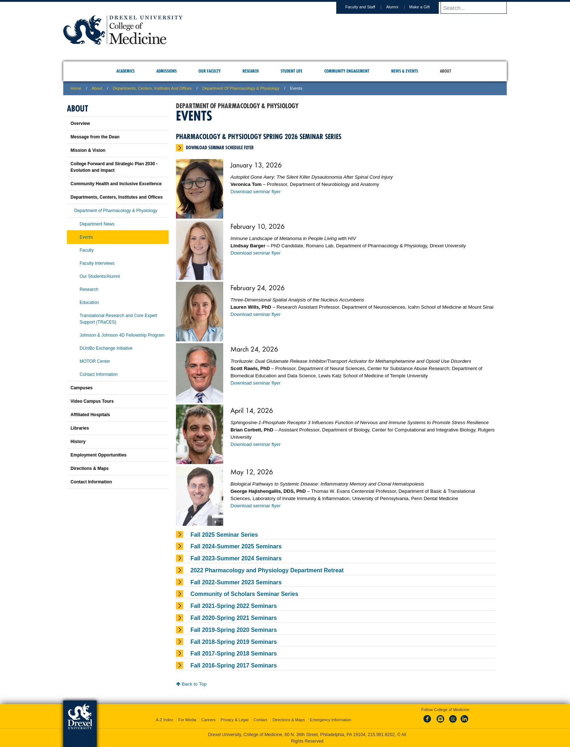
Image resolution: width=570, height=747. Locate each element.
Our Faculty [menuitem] (209, 71)
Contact (261, 720)
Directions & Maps (90, 468)
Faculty (87, 250)
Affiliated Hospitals (90, 414)
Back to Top (191, 684)
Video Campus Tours (92, 401)
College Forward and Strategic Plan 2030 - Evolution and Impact (114, 167)
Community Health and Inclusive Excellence (116, 183)
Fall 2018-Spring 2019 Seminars (233, 642)
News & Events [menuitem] (404, 71)
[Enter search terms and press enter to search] (473, 7)
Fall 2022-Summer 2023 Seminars (236, 582)
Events (86, 237)
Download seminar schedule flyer (220, 147)
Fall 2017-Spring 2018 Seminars (233, 653)
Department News (97, 224)
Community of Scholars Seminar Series (244, 594)
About (97, 88)
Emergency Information (331, 720)
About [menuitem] (445, 71)
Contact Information (99, 374)
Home (76, 88)
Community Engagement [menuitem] (346, 71)
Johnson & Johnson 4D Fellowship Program (122, 335)
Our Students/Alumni (100, 276)
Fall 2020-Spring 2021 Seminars (233, 618)
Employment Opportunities (99, 455)
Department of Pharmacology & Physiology (240, 88)
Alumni (392, 7)
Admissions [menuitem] (166, 71)
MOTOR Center (95, 361)
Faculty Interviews (97, 263)
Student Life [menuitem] (291, 71)
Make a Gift (419, 7)
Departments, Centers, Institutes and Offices (152, 88)
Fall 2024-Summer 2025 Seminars (236, 546)
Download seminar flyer (255, 191)
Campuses (82, 387)
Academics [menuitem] (125, 71)
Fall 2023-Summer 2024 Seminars (236, 558)
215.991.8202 (381, 734)
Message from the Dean (95, 136)
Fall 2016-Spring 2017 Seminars (233, 665)
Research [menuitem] (250, 71)
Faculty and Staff (360, 7)
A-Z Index (164, 720)
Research (89, 289)
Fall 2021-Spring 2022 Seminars (233, 606)
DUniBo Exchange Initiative (106, 348)
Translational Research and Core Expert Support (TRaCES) (118, 319)
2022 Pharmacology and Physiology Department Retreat (267, 570)
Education (89, 302)
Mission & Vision (88, 150)
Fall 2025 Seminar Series (224, 535)
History (78, 441)
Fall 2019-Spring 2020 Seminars (233, 630)
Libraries (80, 428)
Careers (208, 720)
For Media (187, 720)
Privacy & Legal (234, 720)
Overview (80, 123)
